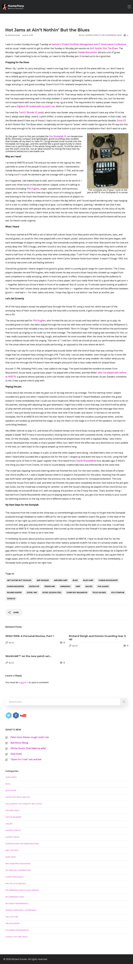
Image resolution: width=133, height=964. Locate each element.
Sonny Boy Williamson (77, 592)
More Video (11, 857)
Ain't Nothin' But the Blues (19, 580)
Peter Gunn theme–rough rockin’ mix (29, 737)
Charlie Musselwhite (108, 580)
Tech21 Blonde (99, 592)
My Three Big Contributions (18, 870)
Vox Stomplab (117, 592)
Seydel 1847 (32, 592)
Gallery (9, 823)
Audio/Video (11, 777)
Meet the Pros (12, 850)
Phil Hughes (103, 586)
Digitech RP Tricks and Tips (18, 797)
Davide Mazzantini (15, 586)
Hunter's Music (13, 837)
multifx (88, 586)
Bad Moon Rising (19, 743)
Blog (81, 35)
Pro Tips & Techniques (16, 883)
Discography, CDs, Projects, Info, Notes (24, 803)
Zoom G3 (11, 598)
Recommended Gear (112, 35)
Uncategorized (13, 923)
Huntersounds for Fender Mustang (22, 843)
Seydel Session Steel (51, 592)
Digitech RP (34, 586)
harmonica (65, 586)
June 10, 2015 (27, 35)
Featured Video (12, 810)
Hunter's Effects (93, 35)
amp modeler (43, 580)
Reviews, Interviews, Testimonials (21, 910)
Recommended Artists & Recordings (22, 890)
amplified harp (60, 580)
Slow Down (16, 754)
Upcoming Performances (17, 930)
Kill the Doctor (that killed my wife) (28, 748)
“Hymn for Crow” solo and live (25, 759)
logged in (24, 682)
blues (75, 580)
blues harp (88, 580)
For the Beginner (13, 817)
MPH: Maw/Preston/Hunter (18, 863)
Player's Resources (15, 877)
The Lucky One (12, 917)
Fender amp (50, 586)
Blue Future (11, 790)
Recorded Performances (17, 903)
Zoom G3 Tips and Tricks (17, 936)
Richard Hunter (14, 35)
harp (78, 586)
